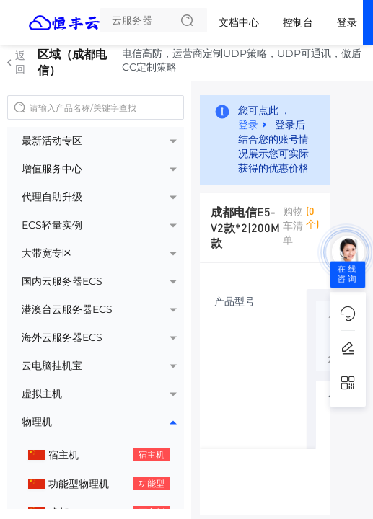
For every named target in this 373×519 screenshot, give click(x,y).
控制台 (298, 22)
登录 (347, 22)
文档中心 (239, 22)
